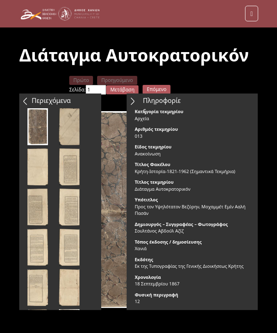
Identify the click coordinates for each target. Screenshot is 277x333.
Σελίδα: (77, 89)
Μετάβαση (122, 89)
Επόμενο (156, 89)
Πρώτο (81, 80)
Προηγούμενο (117, 80)
